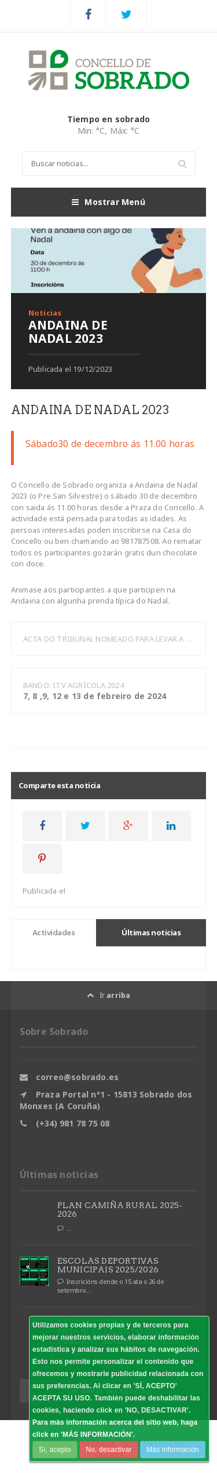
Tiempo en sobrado (108, 119)
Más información (172, 1450)
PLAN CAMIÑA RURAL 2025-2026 (120, 1210)
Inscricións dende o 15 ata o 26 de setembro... (110, 1286)
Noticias (45, 313)
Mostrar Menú (108, 202)
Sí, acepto (55, 1450)
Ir (109, 995)
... (64, 1228)
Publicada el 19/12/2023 (70, 369)
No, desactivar (108, 1450)
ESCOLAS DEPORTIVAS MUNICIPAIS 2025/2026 (108, 1265)
